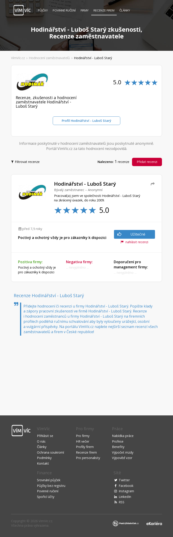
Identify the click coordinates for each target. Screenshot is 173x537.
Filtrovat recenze (26, 161)
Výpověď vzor (122, 458)
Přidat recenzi (147, 162)
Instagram (126, 491)
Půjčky (43, 10)
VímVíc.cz (18, 58)
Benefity (118, 447)
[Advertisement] (86, 371)
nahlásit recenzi (134, 242)
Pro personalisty (88, 458)
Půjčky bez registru (51, 486)
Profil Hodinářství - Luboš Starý (86, 120)
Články (124, 10)
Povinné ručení (64, 10)
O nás (41, 441)
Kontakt (43, 463)
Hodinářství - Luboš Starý (93, 58)
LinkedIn (125, 497)
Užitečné (131, 234)
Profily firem (85, 447)
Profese (117, 441)
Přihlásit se (45, 436)
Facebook (126, 486)
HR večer (82, 441)
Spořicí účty (45, 497)
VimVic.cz (45, 521)
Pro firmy (82, 436)
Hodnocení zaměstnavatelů (49, 58)
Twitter (124, 480)
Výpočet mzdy (122, 452)
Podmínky (44, 458)
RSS (121, 502)
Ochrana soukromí (50, 452)
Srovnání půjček (48, 480)
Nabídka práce (123, 436)
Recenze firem (103, 10)
